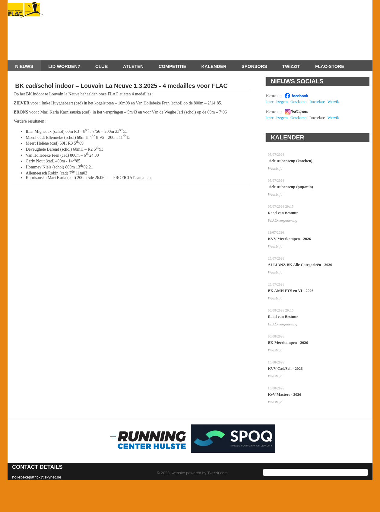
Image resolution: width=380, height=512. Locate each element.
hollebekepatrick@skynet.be (36, 477)
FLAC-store (329, 66)
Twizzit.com (217, 473)
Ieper (269, 101)
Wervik (333, 101)
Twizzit (291, 66)
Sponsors (254, 66)
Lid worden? (64, 66)
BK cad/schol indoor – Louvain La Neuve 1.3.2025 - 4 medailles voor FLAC (121, 85)
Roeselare (317, 101)
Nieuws (24, 66)
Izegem (282, 101)
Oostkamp (298, 101)
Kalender (213, 66)
